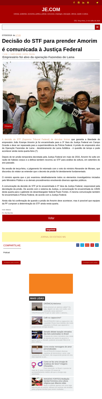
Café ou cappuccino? (52, 318)
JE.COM (51, 9)
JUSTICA (25, 54)
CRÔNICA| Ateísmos (52, 304)
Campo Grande (15, 54)
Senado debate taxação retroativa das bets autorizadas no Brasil (58, 333)
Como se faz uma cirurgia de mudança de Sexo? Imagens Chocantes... (55, 364)
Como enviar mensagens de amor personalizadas (58, 348)
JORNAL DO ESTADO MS (53, 237)
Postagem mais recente (11, 262)
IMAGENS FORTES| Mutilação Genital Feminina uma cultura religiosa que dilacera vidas (56, 381)
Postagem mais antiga (90, 262)
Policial (32, 54)
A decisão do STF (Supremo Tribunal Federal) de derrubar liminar (36, 139)
